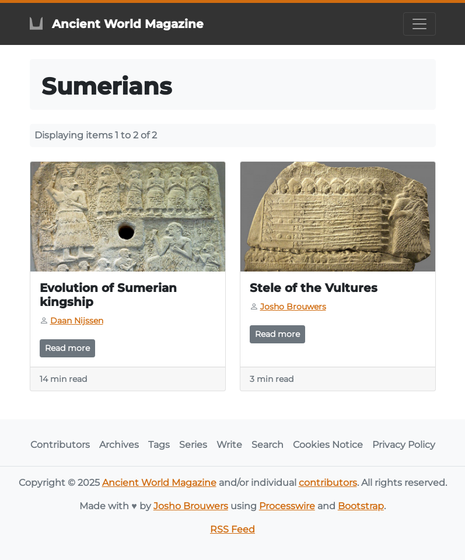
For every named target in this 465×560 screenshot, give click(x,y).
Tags (159, 444)
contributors (328, 482)
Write (229, 444)
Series (193, 444)
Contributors (60, 444)
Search (267, 444)
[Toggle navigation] (419, 24)
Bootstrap (361, 506)
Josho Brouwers (190, 506)
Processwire (287, 506)
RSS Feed (232, 529)
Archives (119, 444)
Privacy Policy (403, 444)
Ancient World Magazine (159, 482)
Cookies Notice (328, 444)
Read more (67, 348)
